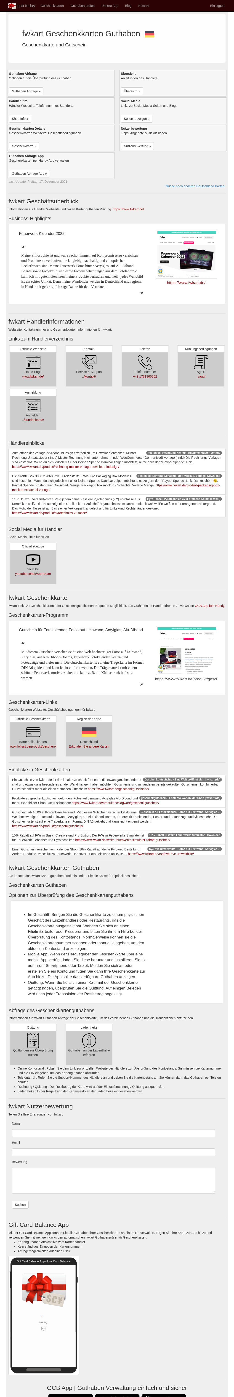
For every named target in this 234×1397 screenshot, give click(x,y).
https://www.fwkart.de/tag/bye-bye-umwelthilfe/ (161, 854)
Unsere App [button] (109, 6)
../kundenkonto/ (33, 420)
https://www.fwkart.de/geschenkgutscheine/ (118, 789)
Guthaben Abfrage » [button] (26, 91)
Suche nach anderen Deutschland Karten (195, 186)
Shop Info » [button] (20, 119)
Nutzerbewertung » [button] (137, 146)
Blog (128, 6)
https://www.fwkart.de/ (128, 209)
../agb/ (201, 376)
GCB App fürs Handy (210, 606)
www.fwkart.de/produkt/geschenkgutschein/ (40, 746)
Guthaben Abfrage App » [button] (29, 173)
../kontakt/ (89, 376)
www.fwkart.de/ (33, 376)
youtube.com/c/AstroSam (33, 574)
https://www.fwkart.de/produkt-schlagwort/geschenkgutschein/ (115, 803)
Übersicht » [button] (132, 91)
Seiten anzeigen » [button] (136, 119)
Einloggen (217, 6)
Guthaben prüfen (83, 6)
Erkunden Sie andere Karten (89, 746)
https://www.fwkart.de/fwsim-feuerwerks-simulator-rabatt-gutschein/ (122, 840)
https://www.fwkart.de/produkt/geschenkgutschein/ (47, 826)
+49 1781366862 (145, 376)
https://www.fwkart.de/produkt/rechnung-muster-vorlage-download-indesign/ (65, 467)
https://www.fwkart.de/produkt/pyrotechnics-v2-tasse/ (49, 513)
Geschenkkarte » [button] (24, 146)
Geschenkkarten (52, 6)
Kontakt (143, 6)
